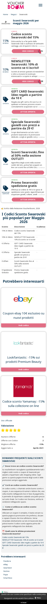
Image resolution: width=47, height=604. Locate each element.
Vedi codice (32, 51)
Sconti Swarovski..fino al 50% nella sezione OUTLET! (27, 155)
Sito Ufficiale (6, 420)
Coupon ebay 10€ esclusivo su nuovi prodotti (23, 315)
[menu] (40, 5)
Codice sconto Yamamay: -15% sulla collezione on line (23, 403)
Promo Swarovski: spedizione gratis (24, 184)
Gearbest (7, 567)
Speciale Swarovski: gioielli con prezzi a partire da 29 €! (25, 125)
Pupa (5, 574)
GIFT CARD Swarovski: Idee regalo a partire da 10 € (27, 94)
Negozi (14, 14)
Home (5, 14)
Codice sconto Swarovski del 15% (25, 35)
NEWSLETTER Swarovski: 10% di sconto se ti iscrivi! (25, 64)
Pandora (7, 561)
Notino (6, 571)
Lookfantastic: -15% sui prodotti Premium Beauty (23, 359)
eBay (5, 564)
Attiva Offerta (27, 112)
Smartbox (7, 578)
